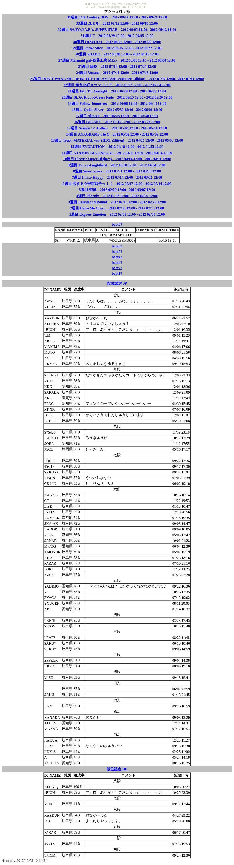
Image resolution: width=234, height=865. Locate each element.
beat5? (117, 251)
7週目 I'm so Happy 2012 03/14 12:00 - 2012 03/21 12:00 (117, 177)
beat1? (117, 273)
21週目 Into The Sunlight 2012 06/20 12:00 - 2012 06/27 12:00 (117, 91)
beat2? (117, 268)
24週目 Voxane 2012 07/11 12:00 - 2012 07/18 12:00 (117, 73)
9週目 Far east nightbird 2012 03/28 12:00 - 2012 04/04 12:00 (116, 165)
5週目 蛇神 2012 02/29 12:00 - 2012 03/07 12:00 (117, 190)
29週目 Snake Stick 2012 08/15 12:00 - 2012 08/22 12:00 (116, 48)
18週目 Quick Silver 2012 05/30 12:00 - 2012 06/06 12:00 (117, 110)
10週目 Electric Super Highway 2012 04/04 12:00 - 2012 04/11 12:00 (117, 159)
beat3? (117, 262)
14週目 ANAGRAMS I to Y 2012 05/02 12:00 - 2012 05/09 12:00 (117, 134)
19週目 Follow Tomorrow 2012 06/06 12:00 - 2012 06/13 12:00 (117, 103)
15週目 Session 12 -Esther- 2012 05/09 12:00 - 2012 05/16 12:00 (117, 128)
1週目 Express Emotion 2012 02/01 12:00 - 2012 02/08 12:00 (117, 214)
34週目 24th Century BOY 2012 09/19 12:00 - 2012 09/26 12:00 (117, 17)
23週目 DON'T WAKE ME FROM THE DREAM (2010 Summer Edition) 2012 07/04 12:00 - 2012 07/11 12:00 (117, 79)
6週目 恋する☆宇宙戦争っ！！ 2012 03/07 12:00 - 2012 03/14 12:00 (117, 184)
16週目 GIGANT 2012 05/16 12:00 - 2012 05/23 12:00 (117, 122)
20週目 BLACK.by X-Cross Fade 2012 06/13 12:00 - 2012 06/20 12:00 (117, 97)
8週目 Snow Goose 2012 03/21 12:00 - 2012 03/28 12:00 (117, 171)
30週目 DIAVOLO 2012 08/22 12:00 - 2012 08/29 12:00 (117, 42)
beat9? (117, 224)
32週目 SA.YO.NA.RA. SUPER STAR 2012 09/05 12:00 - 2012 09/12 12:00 (117, 29)
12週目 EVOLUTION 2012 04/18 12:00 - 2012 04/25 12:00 (117, 147)
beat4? (117, 257)
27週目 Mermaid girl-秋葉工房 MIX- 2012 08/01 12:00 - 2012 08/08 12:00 (117, 60)
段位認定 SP (117, 283)
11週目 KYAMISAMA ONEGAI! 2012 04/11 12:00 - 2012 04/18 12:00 (117, 153)
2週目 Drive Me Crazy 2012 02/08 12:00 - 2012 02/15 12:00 (117, 208)
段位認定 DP (117, 769)
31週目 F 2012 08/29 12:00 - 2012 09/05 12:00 (117, 36)
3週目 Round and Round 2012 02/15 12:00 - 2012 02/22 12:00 (117, 202)
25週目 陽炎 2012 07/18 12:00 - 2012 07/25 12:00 (117, 66)
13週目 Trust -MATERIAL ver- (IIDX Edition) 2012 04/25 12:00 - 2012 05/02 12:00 (117, 140)
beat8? (117, 246)
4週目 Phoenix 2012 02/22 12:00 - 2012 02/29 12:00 (117, 196)
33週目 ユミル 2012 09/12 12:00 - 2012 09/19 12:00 (117, 23)
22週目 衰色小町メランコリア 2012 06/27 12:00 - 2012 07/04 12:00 (117, 85)
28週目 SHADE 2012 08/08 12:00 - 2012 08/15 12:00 (117, 54)
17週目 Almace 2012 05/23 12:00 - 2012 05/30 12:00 (117, 116)
